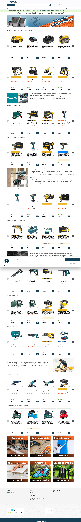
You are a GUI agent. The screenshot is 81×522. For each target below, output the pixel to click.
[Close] (44, 1)
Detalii (15, 519)
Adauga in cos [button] (21, 89)
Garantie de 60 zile (47, 8)
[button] (73, 46)
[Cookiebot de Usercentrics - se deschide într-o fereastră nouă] (6, 520)
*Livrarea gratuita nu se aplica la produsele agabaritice (37, 499)
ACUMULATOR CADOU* (16, 76)
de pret (71, 8)
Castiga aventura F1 (47, 76)
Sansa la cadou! (62, 341)
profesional (34, 8)
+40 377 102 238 (63, 2)
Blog (59, 2)
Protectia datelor (33, 495)
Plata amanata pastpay (34, 500)
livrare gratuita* (16, 8)
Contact (31, 492)
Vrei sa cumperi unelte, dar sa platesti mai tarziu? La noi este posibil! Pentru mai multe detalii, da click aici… (45, 10)
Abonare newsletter (10, 492)
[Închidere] (73, 10)
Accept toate (72, 514)
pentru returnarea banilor (54, 8)
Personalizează (72, 517)
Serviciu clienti (29, 8)
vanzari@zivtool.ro (70, 2)
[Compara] (22, 43)
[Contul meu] (62, 5)
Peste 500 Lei (11, 8)
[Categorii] (11, 5)
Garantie (68, 8)
